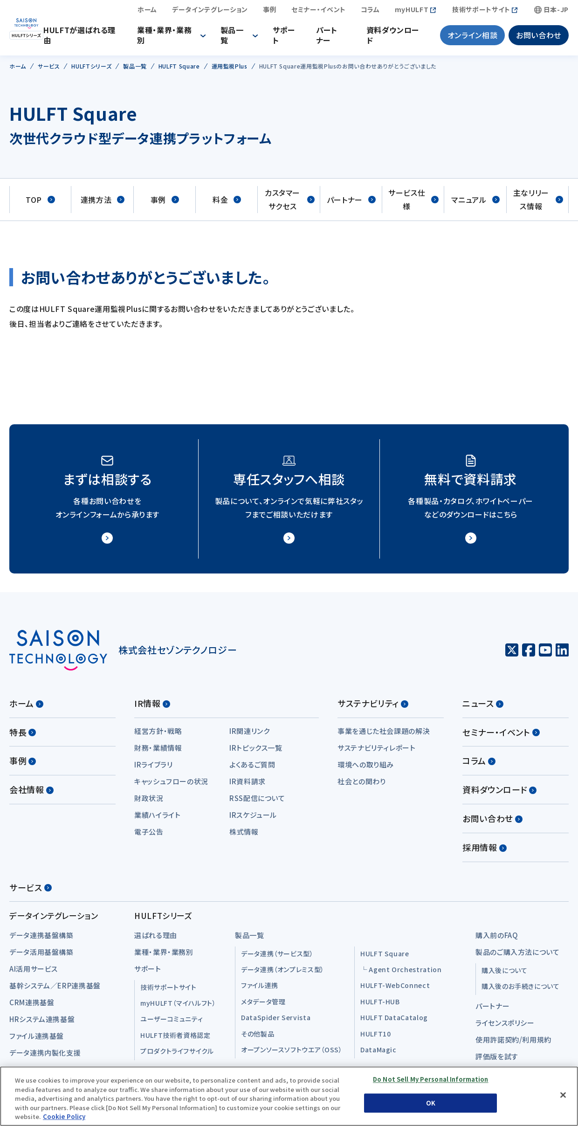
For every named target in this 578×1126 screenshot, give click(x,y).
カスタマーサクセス (290, 204)
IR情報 (152, 707)
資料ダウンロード (396, 37)
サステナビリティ (372, 707)
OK (430, 1102)
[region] (289, 1096)
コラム (370, 11)
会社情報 (31, 794)
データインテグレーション (210, 11)
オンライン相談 (472, 37)
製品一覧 (241, 37)
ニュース (482, 707)
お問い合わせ (538, 37)
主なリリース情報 (538, 204)
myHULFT (411, 11)
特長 (22, 736)
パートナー (332, 37)
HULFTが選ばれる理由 (98, 37)
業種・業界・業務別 (178, 37)
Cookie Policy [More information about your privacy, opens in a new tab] (64, 1116)
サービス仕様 (413, 204)
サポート (291, 37)
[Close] (563, 1095)
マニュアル (475, 204)
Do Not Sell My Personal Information (431, 1079)
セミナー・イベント (318, 11)
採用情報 (484, 851)
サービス (30, 891)
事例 (269, 11)
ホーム (147, 11)
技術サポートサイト (481, 11)
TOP (40, 204)
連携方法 (103, 204)
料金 (227, 204)
